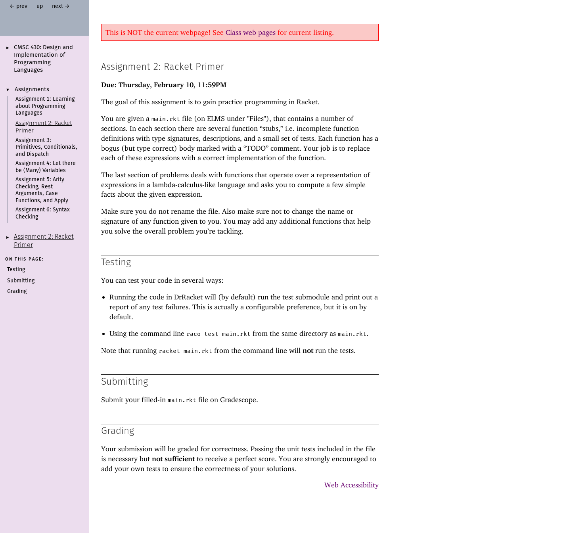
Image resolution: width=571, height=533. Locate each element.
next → (61, 6)
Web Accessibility (351, 485)
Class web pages (251, 32)
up (39, 6)
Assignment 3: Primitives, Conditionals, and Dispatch (46, 147)
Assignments (32, 89)
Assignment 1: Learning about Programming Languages (45, 106)
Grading (17, 291)
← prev (18, 6)
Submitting (20, 281)
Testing (16, 269)
